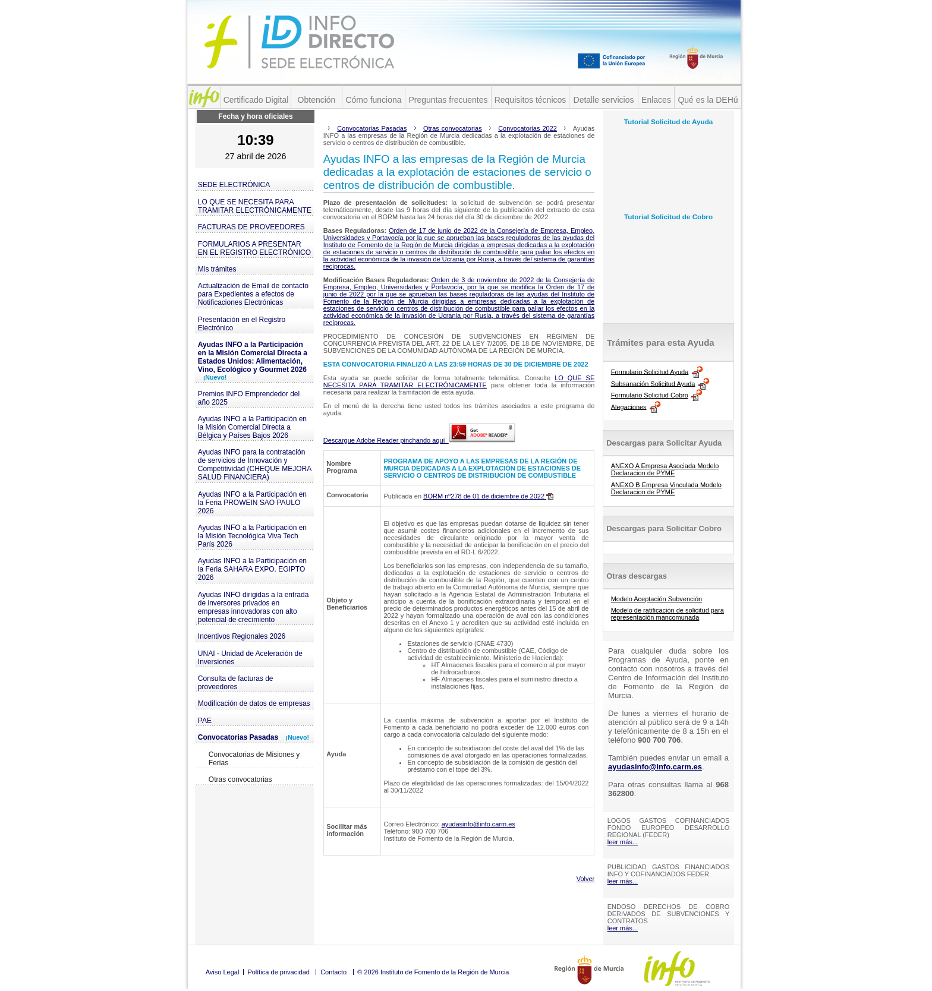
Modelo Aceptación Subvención (657, 598)
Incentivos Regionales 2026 (241, 636)
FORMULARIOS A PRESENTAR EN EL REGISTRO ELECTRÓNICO (254, 248)
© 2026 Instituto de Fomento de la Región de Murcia (433, 972)
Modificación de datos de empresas (254, 703)
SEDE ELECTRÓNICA (234, 185)
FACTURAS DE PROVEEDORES (251, 227)
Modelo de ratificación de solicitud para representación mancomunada (667, 614)
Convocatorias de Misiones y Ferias (254, 758)
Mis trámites (217, 269)
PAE (205, 721)
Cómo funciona (373, 100)
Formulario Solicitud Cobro (649, 395)
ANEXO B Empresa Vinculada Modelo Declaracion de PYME (666, 488)
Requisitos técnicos (530, 100)
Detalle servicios (604, 100)
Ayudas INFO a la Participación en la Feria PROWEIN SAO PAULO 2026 (252, 502)
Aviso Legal (223, 972)
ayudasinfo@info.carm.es (478, 824)
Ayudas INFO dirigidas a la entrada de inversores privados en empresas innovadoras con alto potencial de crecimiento (253, 607)
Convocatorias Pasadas (253, 737)
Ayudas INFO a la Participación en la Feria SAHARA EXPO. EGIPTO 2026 (252, 569)
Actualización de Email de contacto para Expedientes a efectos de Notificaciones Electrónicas (253, 294)
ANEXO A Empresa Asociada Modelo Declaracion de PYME (665, 469)
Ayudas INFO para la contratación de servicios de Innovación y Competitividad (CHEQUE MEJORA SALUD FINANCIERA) (254, 464)
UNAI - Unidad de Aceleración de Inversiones (250, 657)
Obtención (317, 100)
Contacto (333, 972)
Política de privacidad (278, 972)
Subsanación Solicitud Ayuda (653, 383)
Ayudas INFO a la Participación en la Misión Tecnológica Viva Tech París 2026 (252, 535)
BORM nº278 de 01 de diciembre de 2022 (488, 496)
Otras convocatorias (240, 779)
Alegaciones (629, 406)
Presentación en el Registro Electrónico (241, 323)
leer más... (622, 841)
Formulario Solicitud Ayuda (650, 371)
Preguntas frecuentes (447, 100)
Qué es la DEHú (708, 100)
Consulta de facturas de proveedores (235, 682)
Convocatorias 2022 (527, 128)
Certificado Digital (256, 100)
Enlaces (656, 100)
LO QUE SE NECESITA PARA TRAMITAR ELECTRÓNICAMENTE (254, 206)
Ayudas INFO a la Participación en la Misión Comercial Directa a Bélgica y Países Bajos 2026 (252, 427)
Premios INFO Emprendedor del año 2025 (249, 398)
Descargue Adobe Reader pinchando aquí (419, 440)
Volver (586, 878)
